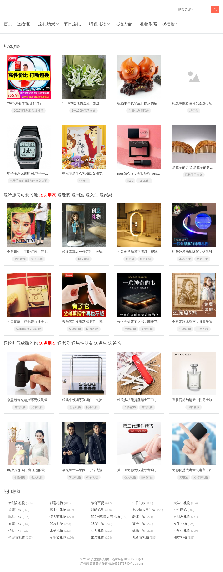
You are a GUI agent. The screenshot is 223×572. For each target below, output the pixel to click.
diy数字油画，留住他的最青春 (29, 470)
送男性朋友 (82, 343)
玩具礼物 (18, 516)
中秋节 (83, 180)
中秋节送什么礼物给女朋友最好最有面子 (92, 173)
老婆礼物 (142, 516)
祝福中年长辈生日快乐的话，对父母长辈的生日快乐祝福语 (160, 103)
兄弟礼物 (202, 259)
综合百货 (101, 503)
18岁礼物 (83, 259)
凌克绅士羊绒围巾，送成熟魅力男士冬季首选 (95, 470)
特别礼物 (18, 530)
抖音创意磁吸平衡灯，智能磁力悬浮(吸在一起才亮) (155, 251)
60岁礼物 (92, 329)
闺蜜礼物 (18, 509)
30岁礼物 (185, 259)
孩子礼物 (142, 523)
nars (130, 180)
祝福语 (168, 23)
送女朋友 (47, 194)
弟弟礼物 (101, 537)
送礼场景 (46, 23)
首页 (8, 23)
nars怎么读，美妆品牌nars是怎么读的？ (147, 173)
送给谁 (23, 23)
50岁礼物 (75, 329)
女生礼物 (183, 523)
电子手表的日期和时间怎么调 (28, 180)
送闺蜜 (77, 194)
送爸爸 (114, 343)
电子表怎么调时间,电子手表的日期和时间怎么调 (42, 173)
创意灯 (130, 259)
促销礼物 (20, 407)
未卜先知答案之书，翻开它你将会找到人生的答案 (154, 322)
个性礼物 (130, 329)
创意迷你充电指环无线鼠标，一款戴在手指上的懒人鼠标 (49, 400)
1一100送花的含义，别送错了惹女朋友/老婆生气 (98, 103)
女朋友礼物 (20, 503)
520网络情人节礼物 (28, 329)
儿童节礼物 (144, 537)
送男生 (100, 343)
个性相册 (20, 477)
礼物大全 (123, 23)
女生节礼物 (62, 537)
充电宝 (183, 477)
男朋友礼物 (185, 516)
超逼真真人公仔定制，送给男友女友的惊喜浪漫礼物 (100, 251)
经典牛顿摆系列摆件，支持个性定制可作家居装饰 (99, 400)
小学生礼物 (185, 530)
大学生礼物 (185, 503)
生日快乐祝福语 (139, 110)
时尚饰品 (101, 509)
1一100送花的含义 (83, 110)
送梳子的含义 (193, 174)
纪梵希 (193, 110)
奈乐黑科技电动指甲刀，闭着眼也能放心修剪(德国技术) (103, 322)
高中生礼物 (62, 509)
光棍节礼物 (200, 477)
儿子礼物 (60, 530)
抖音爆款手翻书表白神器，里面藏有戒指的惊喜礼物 (45, 322)
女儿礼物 (101, 530)
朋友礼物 (183, 537)
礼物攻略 (148, 23)
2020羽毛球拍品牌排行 (28, 110)
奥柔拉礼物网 (100, 559)
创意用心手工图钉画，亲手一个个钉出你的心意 (42, 251)
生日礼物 (142, 503)
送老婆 (63, 194)
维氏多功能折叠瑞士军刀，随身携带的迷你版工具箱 (155, 400)
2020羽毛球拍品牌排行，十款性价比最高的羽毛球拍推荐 (49, 103)
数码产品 (147, 477)
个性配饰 (130, 407)
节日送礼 (72, 23)
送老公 (63, 343)
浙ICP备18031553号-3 (127, 559)
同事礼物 (92, 407)
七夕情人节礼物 (147, 509)
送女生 (92, 194)
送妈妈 (106, 194)
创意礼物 (37, 259)
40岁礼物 (92, 477)
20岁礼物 (202, 329)
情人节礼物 (62, 516)
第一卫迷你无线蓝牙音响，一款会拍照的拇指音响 (154, 470)
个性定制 (20, 259)
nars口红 (144, 180)
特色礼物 (97, 23)
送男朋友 (47, 343)
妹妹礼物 (142, 530)
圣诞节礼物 (20, 537)
